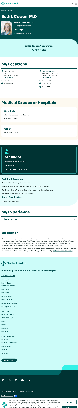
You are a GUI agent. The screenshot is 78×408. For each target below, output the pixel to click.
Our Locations (5, 293)
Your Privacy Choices (9, 396)
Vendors (4, 350)
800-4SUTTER (8, 275)
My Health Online (6, 296)
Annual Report (7, 318)
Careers (3, 325)
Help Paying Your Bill (8, 307)
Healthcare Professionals (9, 343)
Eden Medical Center (48, 71)
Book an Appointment (8, 286)
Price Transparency (18, 392)
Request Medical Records (9, 303)
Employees (4, 339)
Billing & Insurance (7, 300)
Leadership (4, 328)
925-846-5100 (39, 50)
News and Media (8, 346)
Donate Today (9, 360)
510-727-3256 (46, 81)
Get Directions (8, 78)
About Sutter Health (7, 314)
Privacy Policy (30, 392)
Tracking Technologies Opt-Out (9, 401)
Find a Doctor (5, 289)
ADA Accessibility (6, 392)
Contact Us (5, 280)
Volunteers (4, 353)
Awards (3, 321)
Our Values (4, 332)
